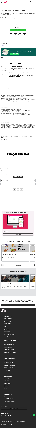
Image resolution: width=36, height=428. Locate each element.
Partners (5, 388)
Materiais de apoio (4, 180)
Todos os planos (7, 342)
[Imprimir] (11, 34)
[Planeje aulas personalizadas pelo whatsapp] (33, 415)
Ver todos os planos (18, 265)
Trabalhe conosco (7, 383)
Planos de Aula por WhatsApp (10, 352)
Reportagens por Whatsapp (9, 336)
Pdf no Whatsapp (18, 29)
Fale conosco (6, 380)
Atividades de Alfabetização (9, 354)
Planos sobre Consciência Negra (10, 346)
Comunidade (6, 378)
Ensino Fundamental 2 (8, 367)
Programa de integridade (9, 398)
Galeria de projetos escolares (9, 334)
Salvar (18, 24)
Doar (18, 304)
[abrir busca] (30, 2)
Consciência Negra (7, 321)
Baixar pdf (18, 27)
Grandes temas (7, 320)
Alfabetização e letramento (9, 365)
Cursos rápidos (7, 370)
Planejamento (7, 329)
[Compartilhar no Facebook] (19, 34)
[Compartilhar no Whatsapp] (15, 34)
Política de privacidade (8, 399)
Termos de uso (7, 396)
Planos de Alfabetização (8, 347)
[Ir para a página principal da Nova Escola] (5, 3)
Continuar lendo (18, 176)
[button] (33, 265)
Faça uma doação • (8, 386)
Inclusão (5, 326)
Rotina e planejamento (8, 368)
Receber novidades (14, 408)
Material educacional (8, 350)
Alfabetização (6, 324)
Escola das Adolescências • (9, 332)
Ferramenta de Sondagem (9, 344)
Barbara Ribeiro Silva (5, 20)
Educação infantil (7, 323)
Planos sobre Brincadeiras (9, 349)
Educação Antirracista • (8, 362)
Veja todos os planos (17, 13)
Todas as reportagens (8, 318)
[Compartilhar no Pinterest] (24, 34)
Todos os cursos (7, 360)
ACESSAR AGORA (18, 234)
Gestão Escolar (7, 331)
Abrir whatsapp (14, 53)
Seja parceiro (6, 385)
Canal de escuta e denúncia (9, 401)
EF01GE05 (2, 45)
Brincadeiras (6, 328)
